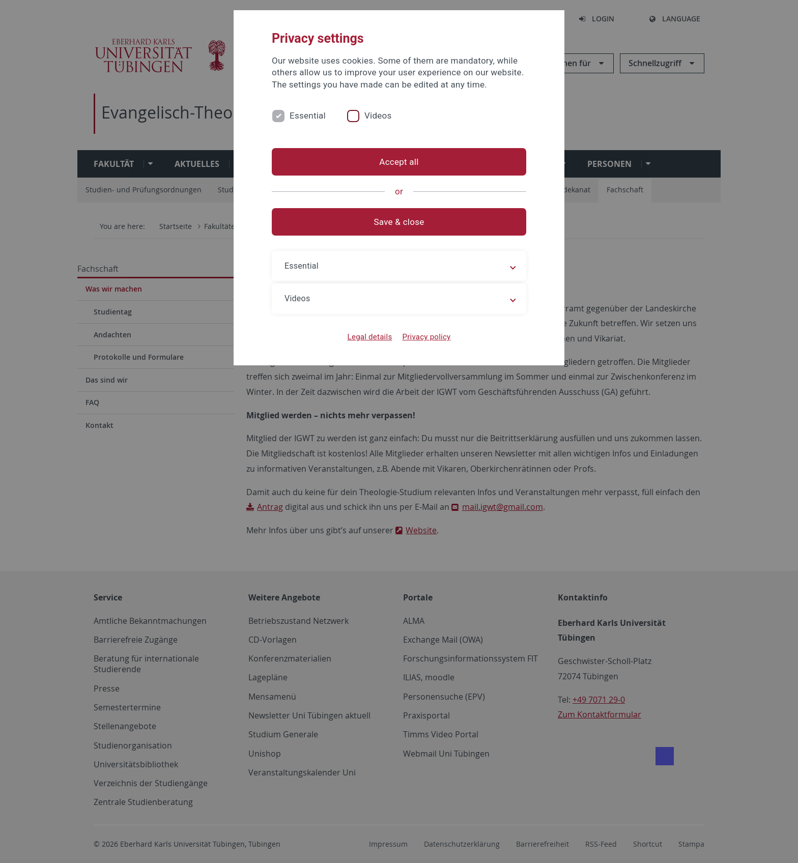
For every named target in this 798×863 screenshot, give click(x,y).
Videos (378, 115)
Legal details (370, 336)
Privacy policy (426, 336)
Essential (308, 115)
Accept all (398, 162)
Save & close (399, 222)
